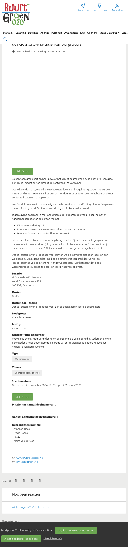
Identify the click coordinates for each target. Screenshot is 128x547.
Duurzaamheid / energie (27, 272)
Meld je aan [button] (22, 71)
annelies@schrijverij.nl (27, 361)
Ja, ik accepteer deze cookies (76, 530)
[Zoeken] (5, 39)
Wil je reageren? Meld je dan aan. (31, 407)
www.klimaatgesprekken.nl (29, 357)
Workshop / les (22, 258)
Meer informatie (53, 538)
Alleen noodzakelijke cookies (21, 538)
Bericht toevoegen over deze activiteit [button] (26, 498)
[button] (8, 32)
